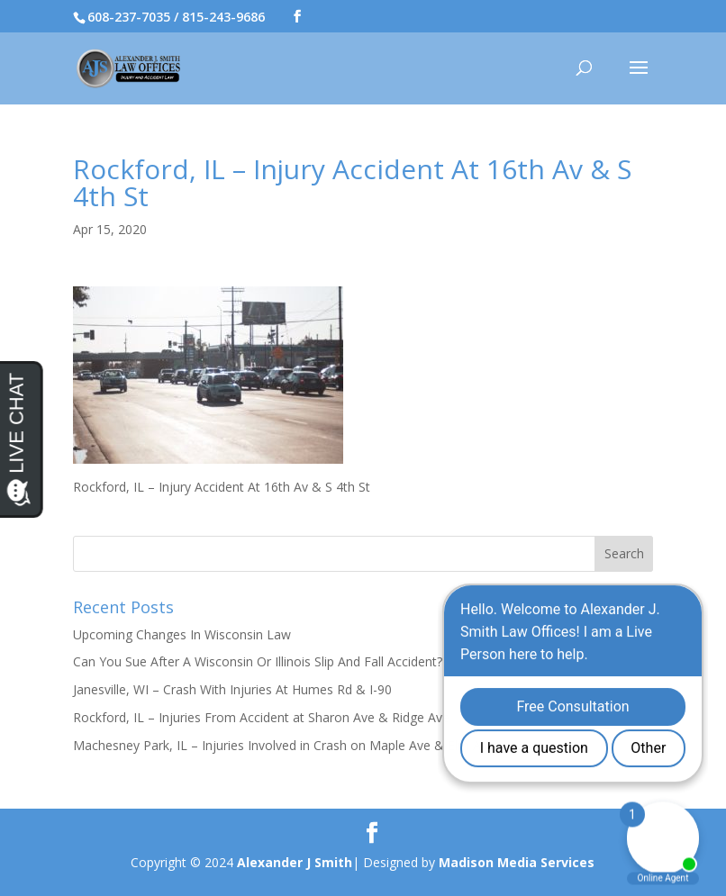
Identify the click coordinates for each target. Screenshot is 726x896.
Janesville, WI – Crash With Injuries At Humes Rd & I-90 (232, 689)
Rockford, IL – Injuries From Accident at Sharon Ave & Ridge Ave (261, 717)
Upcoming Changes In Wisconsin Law (182, 634)
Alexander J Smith (294, 862)
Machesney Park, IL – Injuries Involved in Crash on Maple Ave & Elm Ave (284, 745)
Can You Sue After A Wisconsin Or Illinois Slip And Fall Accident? (257, 661)
